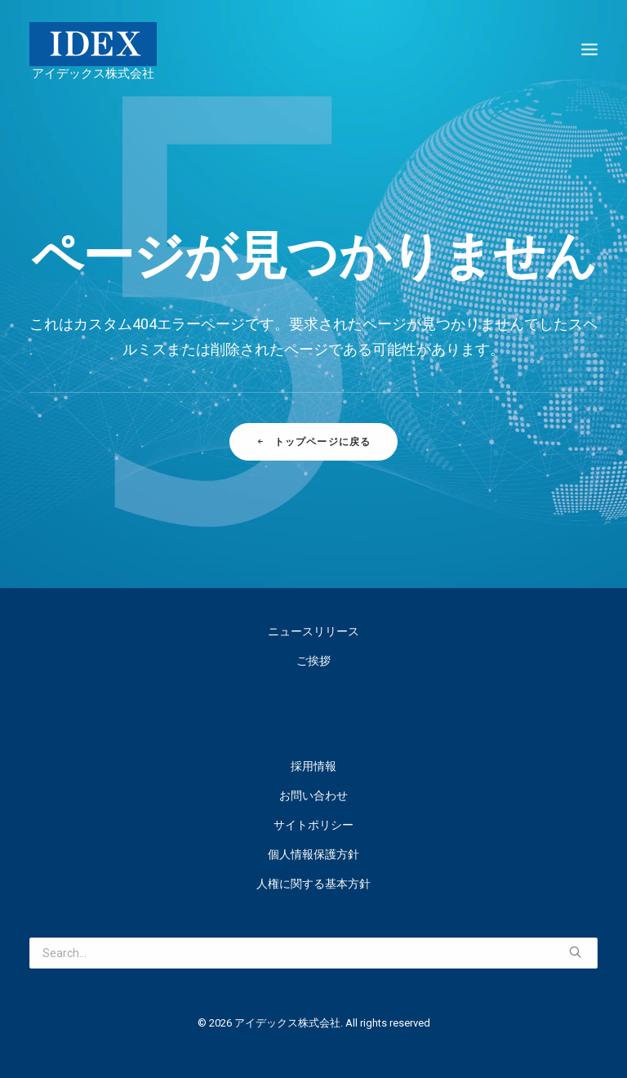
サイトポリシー (313, 824)
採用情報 (313, 766)
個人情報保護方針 (313, 854)
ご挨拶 (313, 660)
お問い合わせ (313, 795)
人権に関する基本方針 (313, 883)
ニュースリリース (313, 631)
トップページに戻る (313, 441)
